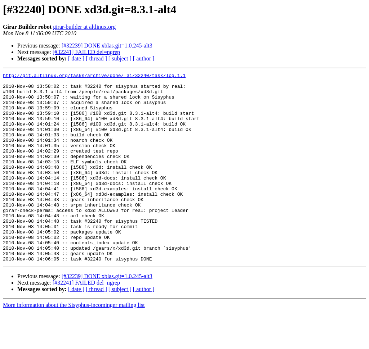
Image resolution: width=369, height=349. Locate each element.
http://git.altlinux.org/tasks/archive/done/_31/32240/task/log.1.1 (94, 76)
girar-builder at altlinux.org (84, 27)
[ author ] (144, 58)
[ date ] (76, 58)
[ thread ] (96, 58)
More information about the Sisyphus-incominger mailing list (74, 343)
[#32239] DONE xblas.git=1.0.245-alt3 (107, 45)
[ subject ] (120, 58)
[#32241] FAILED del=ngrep (86, 52)
